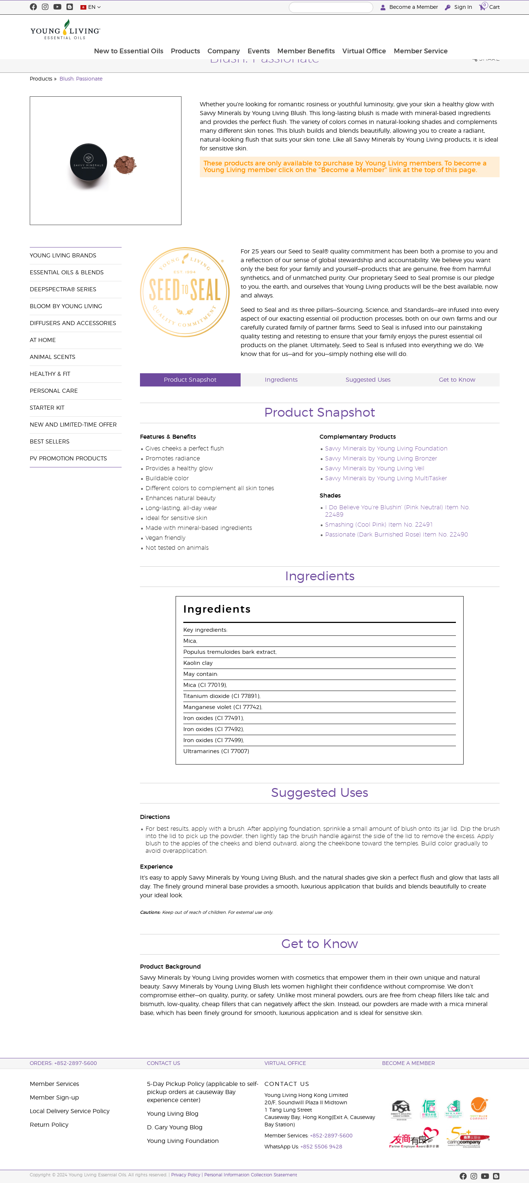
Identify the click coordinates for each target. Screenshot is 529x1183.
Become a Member (410, 7)
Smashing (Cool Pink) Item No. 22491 (379, 525)
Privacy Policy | (187, 1175)
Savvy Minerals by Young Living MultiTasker (386, 478)
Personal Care (54, 391)
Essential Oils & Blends (67, 272)
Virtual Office (411, 29)
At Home (43, 340)
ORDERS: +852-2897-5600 (63, 1063)
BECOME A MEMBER (408, 1063)
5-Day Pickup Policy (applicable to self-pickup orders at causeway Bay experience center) (203, 1092)
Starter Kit (47, 408)
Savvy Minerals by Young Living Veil (374, 468)
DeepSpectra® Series (63, 289)
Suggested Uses (368, 380)
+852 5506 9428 (321, 1147)
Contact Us (163, 1063)
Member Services (54, 1084)
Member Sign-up (54, 1098)
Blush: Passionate (81, 79)
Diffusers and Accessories (73, 323)
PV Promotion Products (68, 459)
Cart (489, 6)
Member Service (469, 29)
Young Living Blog (172, 1114)
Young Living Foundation (183, 1141)
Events (305, 29)
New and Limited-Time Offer (73, 425)
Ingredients (281, 380)
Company (269, 29)
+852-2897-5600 (331, 1136)
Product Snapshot (190, 380)
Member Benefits (353, 29)
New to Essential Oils (173, 29)
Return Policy (49, 1125)
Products (230, 29)
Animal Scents (52, 357)
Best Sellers (49, 442)
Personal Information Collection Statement (250, 1175)
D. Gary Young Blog (174, 1127)
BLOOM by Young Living (66, 306)
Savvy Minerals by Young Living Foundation (386, 449)
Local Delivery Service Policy (69, 1111)
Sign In (459, 7)
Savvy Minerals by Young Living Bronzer (381, 459)
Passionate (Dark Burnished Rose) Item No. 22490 (396, 535)
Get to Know (457, 380)
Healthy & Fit (50, 374)
